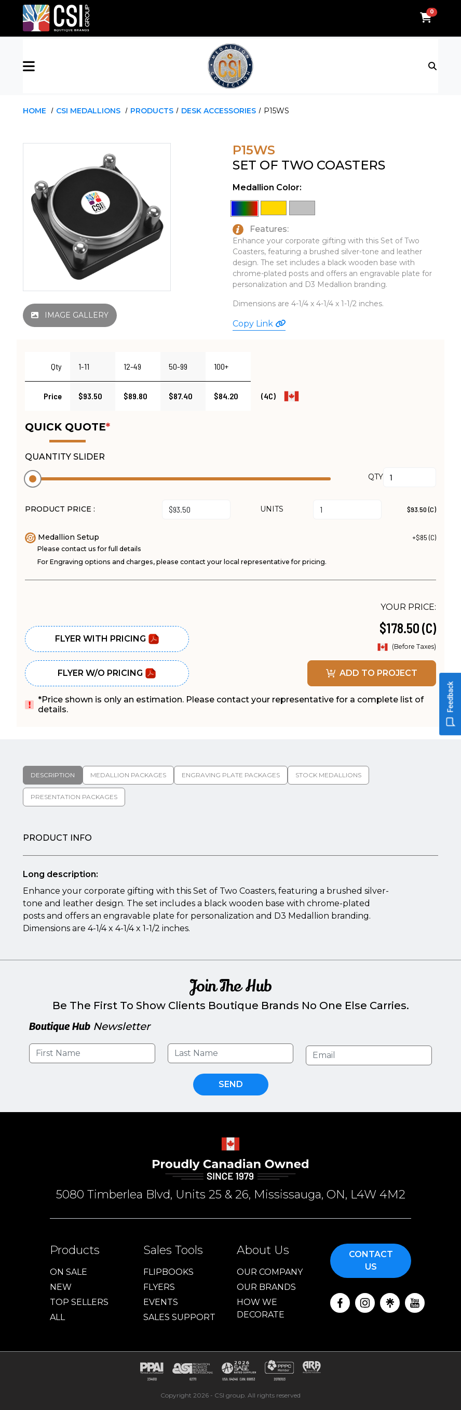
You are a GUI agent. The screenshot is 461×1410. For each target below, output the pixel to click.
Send (231, 1084)
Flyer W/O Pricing (107, 673)
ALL (57, 1317)
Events (160, 1302)
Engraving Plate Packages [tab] (231, 775)
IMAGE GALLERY (70, 315)
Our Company (270, 1272)
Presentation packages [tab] (74, 797)
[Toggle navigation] (433, 65)
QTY (375, 476)
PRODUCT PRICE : (60, 509)
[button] (92, 66)
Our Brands (266, 1287)
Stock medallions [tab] (328, 775)
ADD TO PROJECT (371, 673)
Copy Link (259, 324)
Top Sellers (79, 1302)
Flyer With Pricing (107, 639)
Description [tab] (53, 775)
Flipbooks (168, 1272)
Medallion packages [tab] (128, 775)
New (61, 1287)
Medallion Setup (62, 537)
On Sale (68, 1272)
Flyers (159, 1287)
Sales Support (179, 1317)
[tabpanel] (230, 884)
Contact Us (371, 1260)
